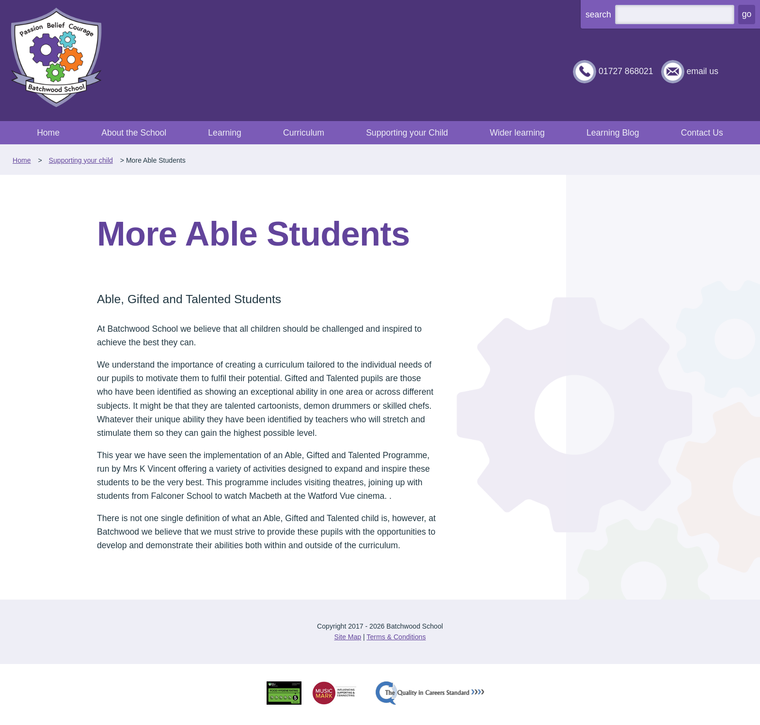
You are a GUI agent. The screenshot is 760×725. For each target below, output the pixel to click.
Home (48, 133)
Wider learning (517, 133)
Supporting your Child (407, 133)
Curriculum (303, 133)
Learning (224, 133)
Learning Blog (612, 133)
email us (702, 71)
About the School (133, 133)
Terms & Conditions (396, 637)
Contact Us (702, 133)
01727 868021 (626, 71)
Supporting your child (81, 160)
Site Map (348, 637)
